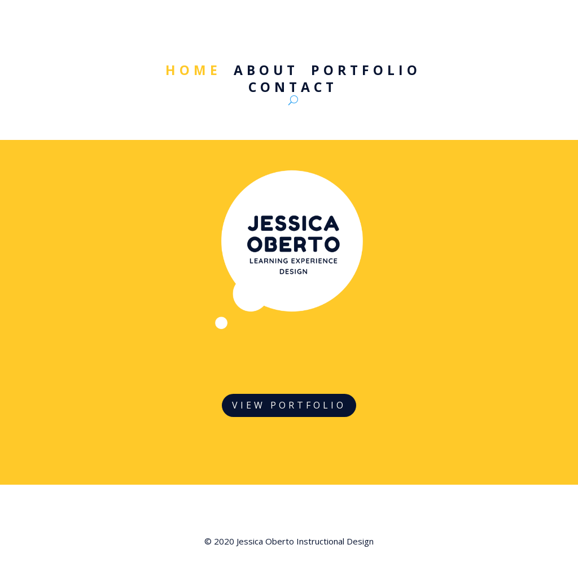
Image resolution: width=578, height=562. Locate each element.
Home (193, 72)
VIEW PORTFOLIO (289, 405)
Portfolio (366, 72)
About (266, 72)
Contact (293, 89)
